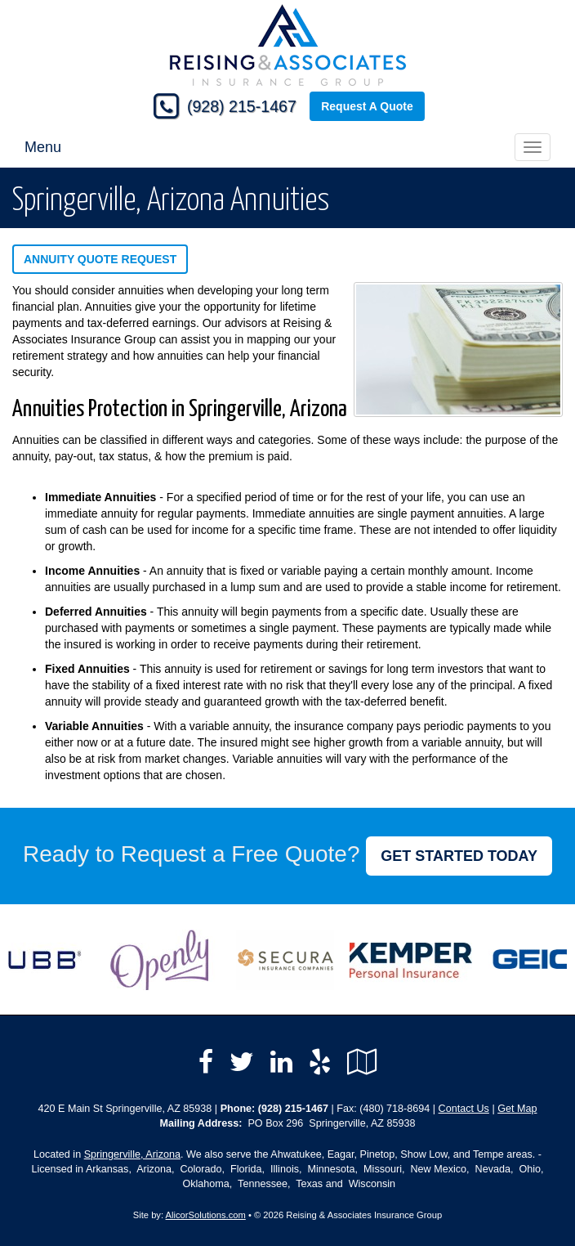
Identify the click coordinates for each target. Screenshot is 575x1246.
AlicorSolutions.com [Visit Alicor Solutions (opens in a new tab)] (206, 1215)
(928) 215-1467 (241, 106)
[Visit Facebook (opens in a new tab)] (205, 1062)
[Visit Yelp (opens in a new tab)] (320, 1062)
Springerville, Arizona (132, 1154)
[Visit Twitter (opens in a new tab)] (241, 1062)
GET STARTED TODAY (459, 856)
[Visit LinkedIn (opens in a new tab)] (281, 1062)
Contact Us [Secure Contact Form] (464, 1108)
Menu (43, 147)
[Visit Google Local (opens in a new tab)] (362, 1062)
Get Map (517, 1108)
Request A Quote (367, 106)
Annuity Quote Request (100, 259)
